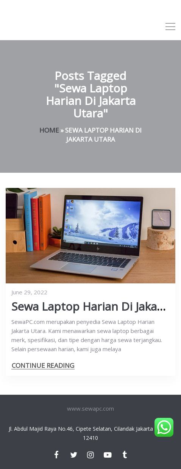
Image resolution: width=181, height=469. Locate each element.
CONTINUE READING (43, 365)
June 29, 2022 (29, 292)
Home (49, 130)
